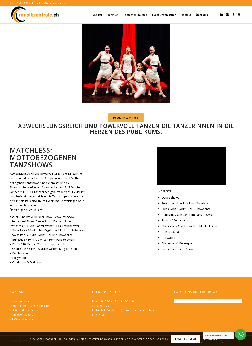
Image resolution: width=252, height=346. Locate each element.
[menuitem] (97, 14)
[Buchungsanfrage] (126, 117)
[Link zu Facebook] (233, 14)
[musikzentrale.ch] (35, 14)
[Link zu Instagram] (227, 14)
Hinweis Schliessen (185, 338)
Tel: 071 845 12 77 (21, 310)
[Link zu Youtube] (239, 14)
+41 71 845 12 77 (23, 2)
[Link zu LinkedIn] (221, 14)
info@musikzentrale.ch (53, 2)
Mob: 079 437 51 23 (22, 315)
